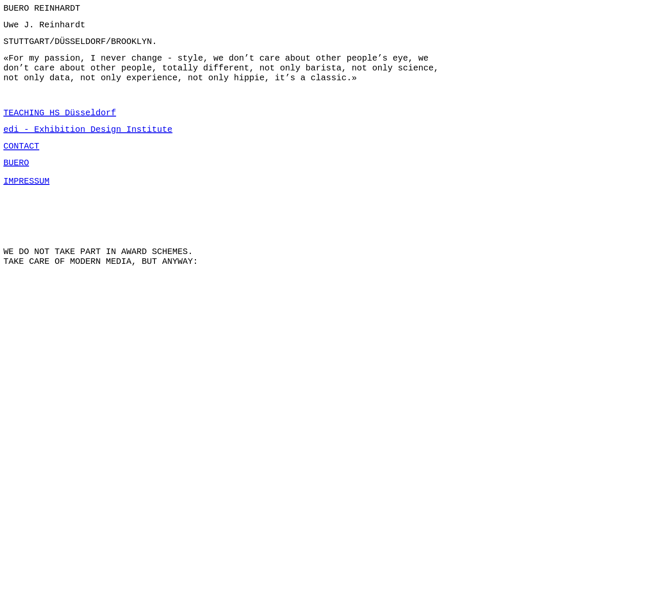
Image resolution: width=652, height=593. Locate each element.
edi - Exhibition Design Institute (87, 142)
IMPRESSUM (26, 197)
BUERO (16, 179)
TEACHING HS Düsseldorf (59, 124)
